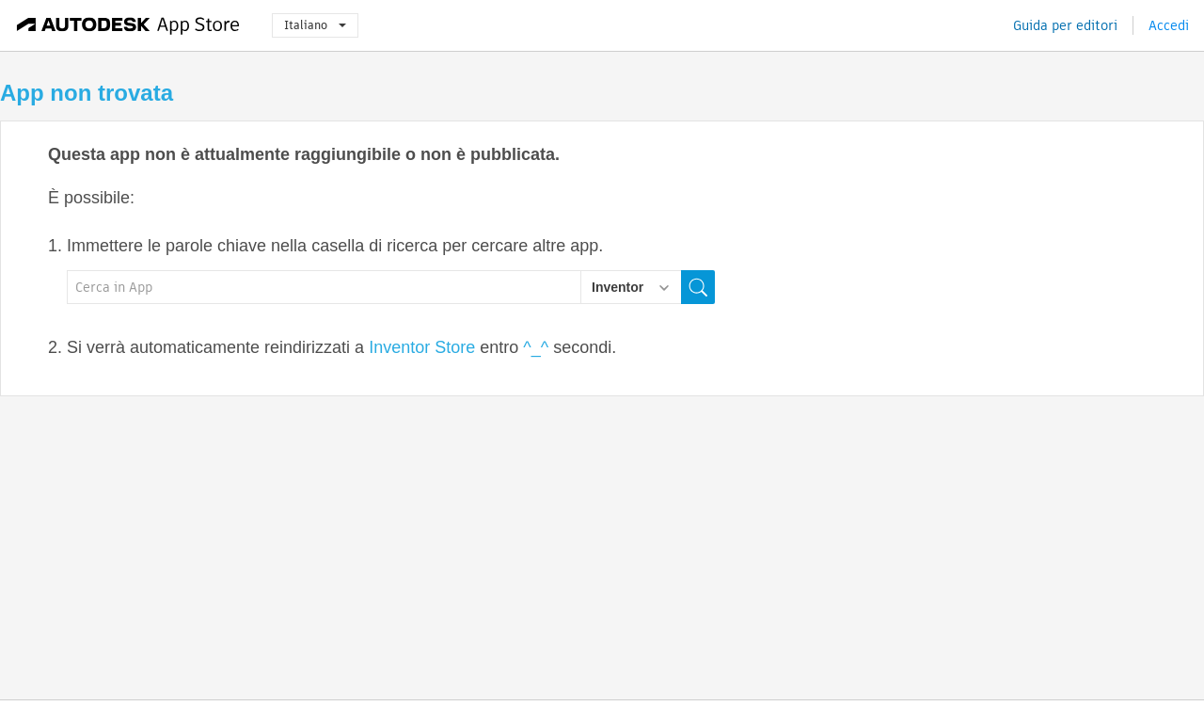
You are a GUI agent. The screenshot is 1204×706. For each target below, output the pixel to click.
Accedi (1169, 25)
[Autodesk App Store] (128, 25)
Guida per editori (1065, 25)
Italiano (315, 25)
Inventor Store (422, 347)
